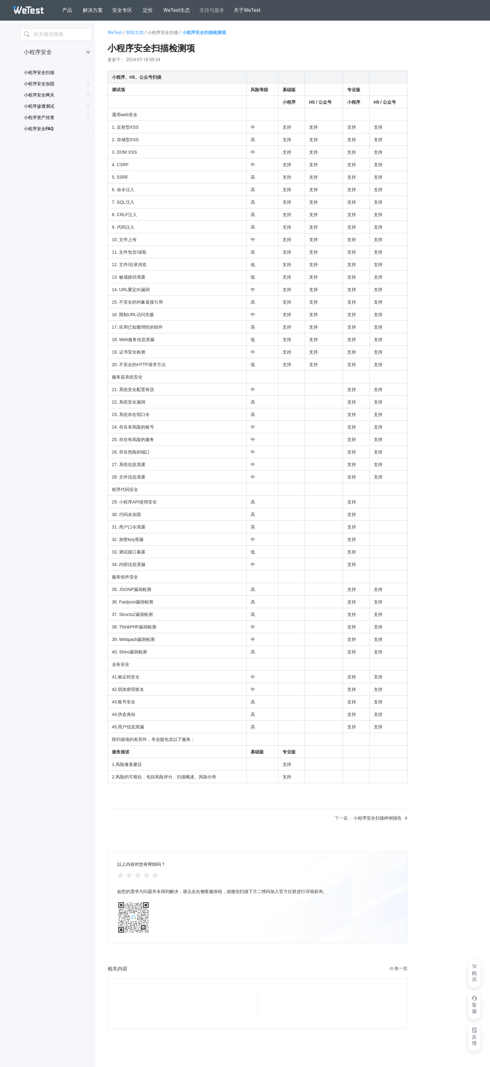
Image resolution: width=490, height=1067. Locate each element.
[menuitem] (57, 72)
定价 (148, 10)
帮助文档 (137, 32)
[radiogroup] (137, 875)
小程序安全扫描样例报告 (377, 818)
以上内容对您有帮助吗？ (141, 864)
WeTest (117, 32)
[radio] (120, 875)
